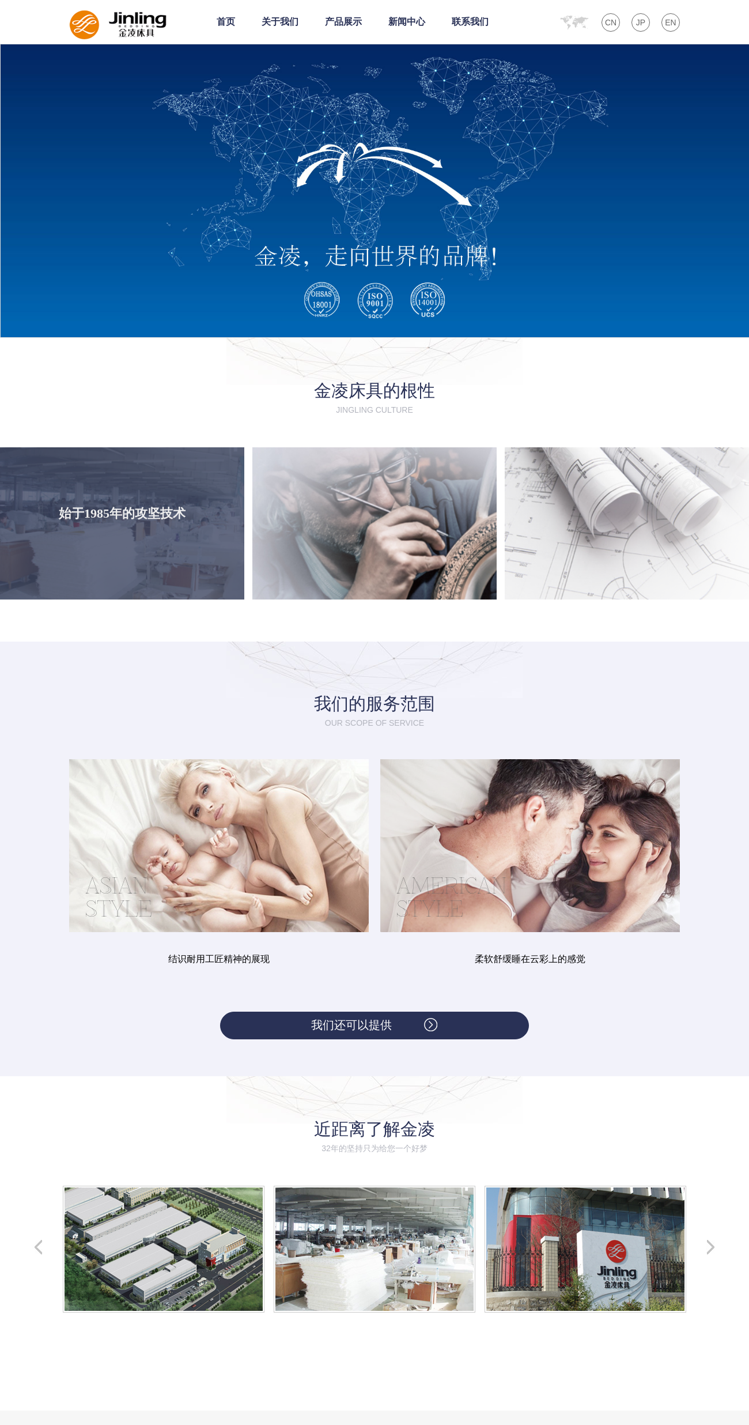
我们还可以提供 (351, 1025)
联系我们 (470, 22)
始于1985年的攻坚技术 (122, 513)
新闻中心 (406, 22)
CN (610, 22)
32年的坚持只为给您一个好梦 (374, 1148)
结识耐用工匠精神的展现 (219, 959)
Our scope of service (374, 722)
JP (640, 22)
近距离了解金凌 (374, 1129)
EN (670, 22)
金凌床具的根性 (374, 390)
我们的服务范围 (374, 703)
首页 (226, 22)
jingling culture (374, 409)
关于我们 (280, 22)
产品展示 (343, 22)
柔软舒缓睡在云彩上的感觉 (530, 959)
